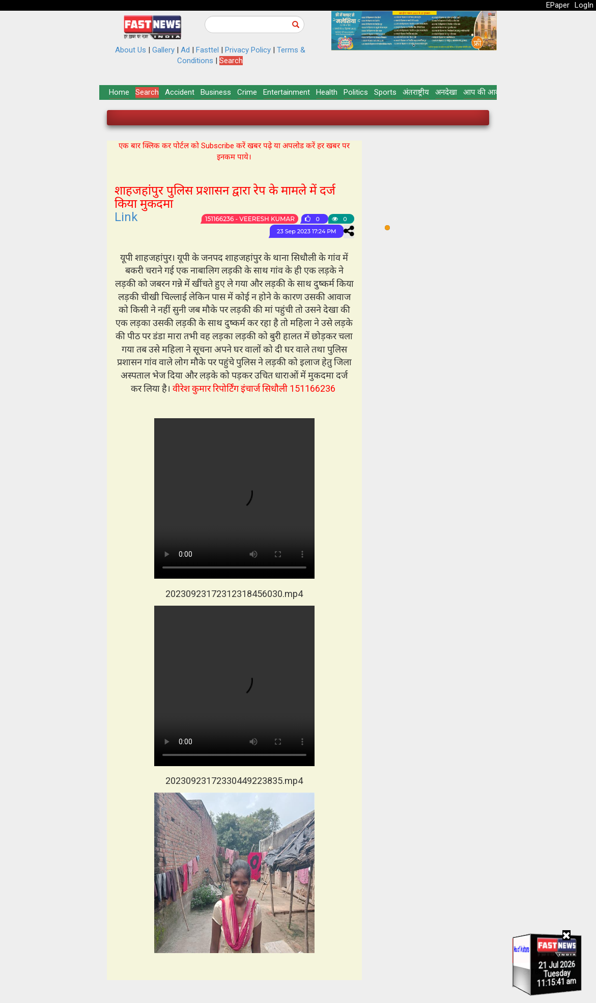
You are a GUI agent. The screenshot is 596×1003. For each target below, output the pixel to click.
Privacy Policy (248, 50)
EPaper (558, 5)
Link (126, 217)
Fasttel (207, 50)
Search (231, 60)
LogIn (584, 5)
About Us (130, 50)
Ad (185, 50)
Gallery (163, 50)
